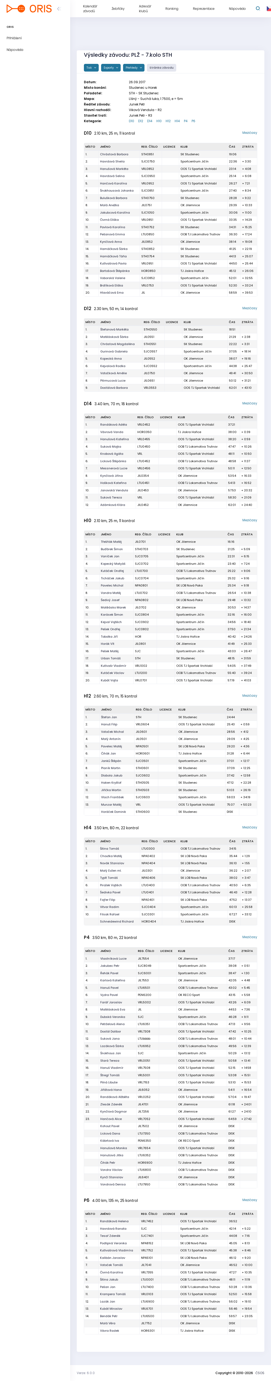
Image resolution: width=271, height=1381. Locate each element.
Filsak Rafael (109, 914)
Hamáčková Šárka (114, 249)
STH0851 (147, 154)
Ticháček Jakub (112, 578)
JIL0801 (140, 644)
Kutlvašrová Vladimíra (116, 1250)
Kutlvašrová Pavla (113, 263)
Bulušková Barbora (113, 198)
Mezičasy (249, 132)
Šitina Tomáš (109, 848)
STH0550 (150, 329)
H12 (168, 121)
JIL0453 (143, 490)
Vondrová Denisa (113, 1184)
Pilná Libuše (109, 1082)
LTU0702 (141, 593)
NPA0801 (141, 585)
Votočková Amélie (113, 373)
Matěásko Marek (113, 607)
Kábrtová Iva (109, 1141)
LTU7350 (144, 1133)
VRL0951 (147, 263)
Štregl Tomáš (110, 1075)
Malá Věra (107, 1323)
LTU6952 (144, 1046)
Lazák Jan (107, 1301)
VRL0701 (141, 680)
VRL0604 (142, 724)
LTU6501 (144, 988)
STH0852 (148, 249)
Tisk (90, 68)
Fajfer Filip (107, 900)
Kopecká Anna (111, 358)
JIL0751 (146, 205)
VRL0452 (143, 424)
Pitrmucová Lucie (112, 380)
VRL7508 (144, 1068)
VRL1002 (141, 666)
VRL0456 (143, 468)
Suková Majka (110, 446)
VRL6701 (147, 1309)
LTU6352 (144, 1155)
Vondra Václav (111, 1170)
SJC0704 (141, 578)
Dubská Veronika (112, 1017)
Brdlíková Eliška (111, 285)
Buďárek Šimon (112, 549)
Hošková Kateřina (113, 483)
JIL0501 (141, 739)
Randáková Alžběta (114, 1097)
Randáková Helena (114, 1221)
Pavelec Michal (112, 585)
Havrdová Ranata (113, 1228)
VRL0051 (144, 1060)
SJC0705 (141, 556)
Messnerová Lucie (113, 468)
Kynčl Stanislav (111, 1177)
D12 (140, 121)
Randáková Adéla (113, 424)
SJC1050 (147, 212)
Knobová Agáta (111, 454)
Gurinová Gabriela (114, 351)
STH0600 (143, 812)
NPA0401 (148, 900)
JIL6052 (144, 1090)
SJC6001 (144, 973)
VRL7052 (144, 1119)
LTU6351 (144, 1024)
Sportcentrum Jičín (194, 161)
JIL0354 (143, 476)
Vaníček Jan (110, 556)
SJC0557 (150, 351)
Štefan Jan (109, 717)
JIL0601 (141, 732)
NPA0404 (148, 863)
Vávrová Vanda (111, 432)
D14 (149, 121)
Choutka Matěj (111, 856)
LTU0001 (147, 1279)
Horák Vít (107, 644)
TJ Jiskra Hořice (192, 271)
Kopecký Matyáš (113, 564)
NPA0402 (148, 856)
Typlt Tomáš (109, 878)
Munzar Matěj (111, 804)
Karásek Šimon (112, 614)
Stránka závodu (162, 68)
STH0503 (142, 790)
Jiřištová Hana (111, 1090)
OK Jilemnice (190, 205)
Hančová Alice (111, 1119)
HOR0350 (144, 432)
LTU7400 (147, 1287)
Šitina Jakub (109, 1279)
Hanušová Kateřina (114, 439)
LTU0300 (148, 848)
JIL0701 (140, 542)
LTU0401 (148, 892)
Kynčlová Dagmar (113, 1111)
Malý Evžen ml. (110, 870)
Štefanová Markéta (114, 329)
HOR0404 (149, 921)
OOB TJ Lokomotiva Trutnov (200, 234)
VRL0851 (147, 220)
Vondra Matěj (111, 593)
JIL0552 (149, 358)
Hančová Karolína (113, 183)
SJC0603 (143, 797)
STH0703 (141, 549)
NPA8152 (147, 1243)
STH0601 (142, 768)
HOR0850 (148, 271)
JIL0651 (149, 380)
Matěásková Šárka (114, 337)
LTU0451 (143, 483)
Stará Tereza (109, 1060)
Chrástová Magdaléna (117, 344)
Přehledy (132, 68)
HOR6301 (148, 1331)
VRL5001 (144, 1075)
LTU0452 (143, 461)
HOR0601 (143, 753)
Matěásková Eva (112, 1009)
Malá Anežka (109, 205)
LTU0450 (143, 446)
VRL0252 (144, 1097)
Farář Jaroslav (111, 1002)
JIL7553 (143, 980)
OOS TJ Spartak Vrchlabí (198, 169)
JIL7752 (146, 1323)
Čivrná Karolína (111, 1272)
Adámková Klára (112, 505)
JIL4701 (143, 1104)
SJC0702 (141, 564)
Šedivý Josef (110, 600)
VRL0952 (147, 183)
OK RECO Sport (189, 995)
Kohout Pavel (109, 1126)
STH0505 (142, 782)
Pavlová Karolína (112, 227)
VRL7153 (143, 1082)
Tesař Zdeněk (110, 1236)
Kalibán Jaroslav (112, 1258)
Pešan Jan (107, 1287)
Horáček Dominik (113, 812)
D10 (131, 121)
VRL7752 (147, 1250)
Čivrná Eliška (109, 220)
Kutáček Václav (112, 673)
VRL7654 (144, 1148)
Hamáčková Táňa (113, 256)
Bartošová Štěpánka (115, 271)
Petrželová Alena (112, 1024)
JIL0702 (140, 607)
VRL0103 (147, 1294)
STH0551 (150, 344)
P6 (193, 121)
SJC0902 (142, 622)
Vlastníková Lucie (113, 958)
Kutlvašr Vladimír (113, 666)
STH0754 (147, 256)
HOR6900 (145, 1163)
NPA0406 (148, 878)
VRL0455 (143, 439)
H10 (159, 121)
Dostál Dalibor (110, 1031)
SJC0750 (148, 161)
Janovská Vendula (114, 490)
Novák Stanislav (112, 863)
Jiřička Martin (111, 790)
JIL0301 (147, 870)
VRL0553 (150, 388)
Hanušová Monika (113, 1148)
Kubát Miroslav (111, 1309)
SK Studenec (189, 154)
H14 (177, 121)
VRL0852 (147, 169)
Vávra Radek (109, 1331)
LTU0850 (147, 234)
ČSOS (259, 1373)
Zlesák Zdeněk (111, 1104)
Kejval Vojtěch (111, 622)
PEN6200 (144, 995)
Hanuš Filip (109, 724)
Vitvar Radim (109, 907)
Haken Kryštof (111, 782)
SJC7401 (147, 1236)
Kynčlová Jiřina (111, 476)
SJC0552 (150, 366)
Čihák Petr (107, 1163)
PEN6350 (144, 1141)
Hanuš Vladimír (111, 1068)
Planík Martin (110, 768)
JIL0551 (149, 337)
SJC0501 (142, 761)
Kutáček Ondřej (112, 571)
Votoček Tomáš (111, 1265)
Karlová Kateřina (112, 980)
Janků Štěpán (111, 761)
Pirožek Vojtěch (111, 885)
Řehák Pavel (109, 973)
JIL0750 (149, 373)
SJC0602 (143, 775)
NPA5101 (147, 1258)
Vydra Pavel (109, 995)
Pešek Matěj (110, 651)
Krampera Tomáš (113, 1294)
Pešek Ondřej (110, 629)
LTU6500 (147, 1316)
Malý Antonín (111, 739)
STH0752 (147, 227)
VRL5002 (144, 1002)
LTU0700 (141, 571)
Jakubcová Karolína (115, 212)
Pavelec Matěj (111, 746)
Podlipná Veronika (113, 1243)
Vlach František (112, 797)
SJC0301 (148, 914)
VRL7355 (147, 1272)
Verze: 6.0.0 (86, 1373)
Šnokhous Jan (110, 1053)
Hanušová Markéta (114, 169)
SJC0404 (148, 907)
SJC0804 (142, 614)
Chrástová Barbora (114, 154)
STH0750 (148, 198)
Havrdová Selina (112, 176)
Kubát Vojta (109, 680)
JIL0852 (147, 242)
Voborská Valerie (112, 278)
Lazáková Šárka (112, 1046)
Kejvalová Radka (112, 366)
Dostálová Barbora (114, 388)
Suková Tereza (111, 497)
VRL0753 (147, 285)
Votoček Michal (112, 732)
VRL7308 (144, 1031)
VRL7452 (147, 1221)
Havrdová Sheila (112, 161)
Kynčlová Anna (111, 242)
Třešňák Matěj (111, 542)
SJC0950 (148, 176)
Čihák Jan (108, 753)
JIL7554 (143, 958)
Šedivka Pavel (110, 892)
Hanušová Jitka (111, 1155)
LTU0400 (148, 885)
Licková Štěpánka (113, 461)
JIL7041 (146, 1265)
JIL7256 (143, 1111)
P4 (186, 121)
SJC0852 (148, 278)
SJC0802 (142, 629)
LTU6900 (147, 1301)
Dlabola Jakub (111, 775)
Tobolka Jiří (109, 636)
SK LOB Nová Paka (189, 585)
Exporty (109, 68)
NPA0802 (141, 600)
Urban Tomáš (111, 658)
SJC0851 (147, 190)
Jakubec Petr (109, 966)
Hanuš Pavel (109, 988)
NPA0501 (142, 746)
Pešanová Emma (112, 234)
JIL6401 (143, 1177)
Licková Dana (110, 1133)
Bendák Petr (109, 1316)
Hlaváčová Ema (112, 292)
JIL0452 (143, 505)
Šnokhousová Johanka (117, 190)
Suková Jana (110, 1038)
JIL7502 (143, 1126)
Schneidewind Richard (117, 921)
